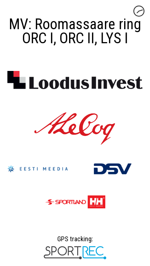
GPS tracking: (75, 242)
